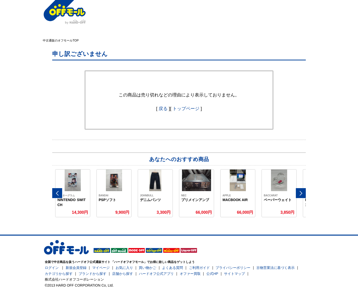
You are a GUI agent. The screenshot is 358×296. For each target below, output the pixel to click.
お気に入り (124, 268)
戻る (163, 108)
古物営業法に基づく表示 (275, 268)
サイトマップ (234, 274)
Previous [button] (57, 193)
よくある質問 (172, 268)
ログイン (52, 268)
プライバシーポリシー (233, 268)
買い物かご (147, 268)
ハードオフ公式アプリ (156, 274)
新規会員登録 (76, 268)
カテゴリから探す (59, 274)
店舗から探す (122, 274)
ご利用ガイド (199, 268)
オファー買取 (190, 274)
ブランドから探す (92, 274)
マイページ (101, 268)
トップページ (186, 108)
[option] (72, 193)
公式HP (212, 274)
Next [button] (301, 193)
